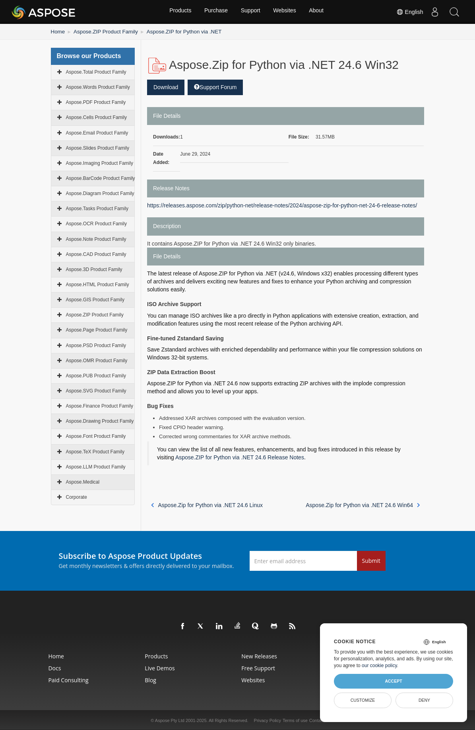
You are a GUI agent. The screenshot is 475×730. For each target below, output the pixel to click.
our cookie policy (379, 665)
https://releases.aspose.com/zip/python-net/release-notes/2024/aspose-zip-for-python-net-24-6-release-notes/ (282, 204)
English (409, 12)
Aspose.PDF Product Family (96, 101)
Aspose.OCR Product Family (96, 223)
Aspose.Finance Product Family (99, 405)
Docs (31, 667)
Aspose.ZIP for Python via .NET (172, 31)
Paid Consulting (45, 679)
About (318, 12)
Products (178, 12)
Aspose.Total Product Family (96, 71)
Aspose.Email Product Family (97, 132)
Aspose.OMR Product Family (97, 360)
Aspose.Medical (83, 481)
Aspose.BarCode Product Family (100, 177)
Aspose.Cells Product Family (96, 116)
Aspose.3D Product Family (94, 268)
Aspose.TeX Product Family (95, 451)
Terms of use (295, 719)
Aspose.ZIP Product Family (101, 31)
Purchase (215, 12)
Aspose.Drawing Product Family (100, 420)
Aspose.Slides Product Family (97, 147)
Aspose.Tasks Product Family (97, 208)
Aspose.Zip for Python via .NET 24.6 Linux (207, 504)
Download (165, 86)
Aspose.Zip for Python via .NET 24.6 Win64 (363, 504)
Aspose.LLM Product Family (96, 466)
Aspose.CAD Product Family (96, 253)
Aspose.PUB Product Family (96, 375)
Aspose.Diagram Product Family (100, 192)
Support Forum (215, 86)
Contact (316, 719)
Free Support (260, 667)
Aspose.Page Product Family (97, 329)
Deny (424, 700)
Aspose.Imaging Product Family (99, 162)
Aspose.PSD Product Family (96, 344)
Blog (140, 679)
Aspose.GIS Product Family (95, 299)
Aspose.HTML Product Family (97, 284)
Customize (363, 700)
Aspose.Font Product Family (96, 435)
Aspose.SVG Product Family (96, 390)
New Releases (261, 655)
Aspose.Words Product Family (98, 86)
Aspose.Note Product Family (96, 238)
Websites (285, 12)
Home (57, 31)
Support (250, 12)
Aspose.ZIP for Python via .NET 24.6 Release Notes (239, 456)
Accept (393, 681)
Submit (371, 560)
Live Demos (149, 667)
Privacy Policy (267, 719)
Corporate (76, 496)
